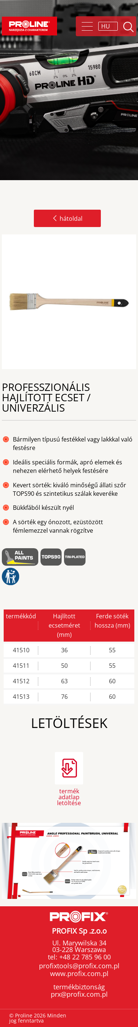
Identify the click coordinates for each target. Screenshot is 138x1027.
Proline (29, 26)
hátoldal (67, 218)
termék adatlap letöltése (69, 796)
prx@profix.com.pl (79, 994)
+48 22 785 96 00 (84, 956)
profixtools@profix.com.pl (79, 965)
